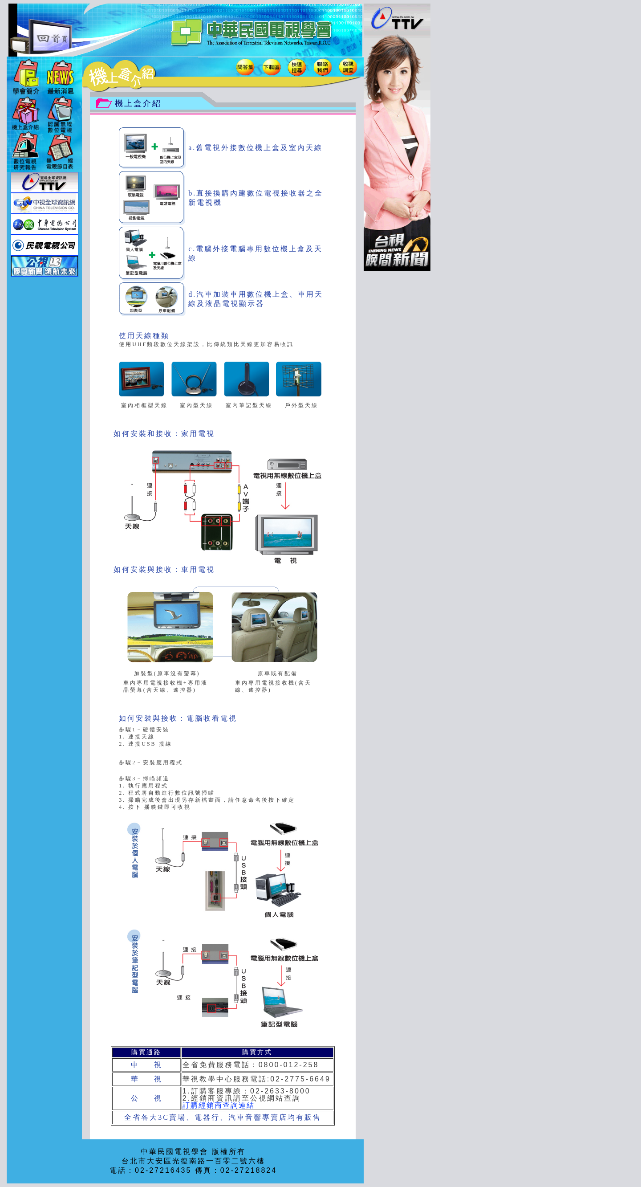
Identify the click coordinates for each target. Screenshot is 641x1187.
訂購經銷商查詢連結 (219, 1105)
